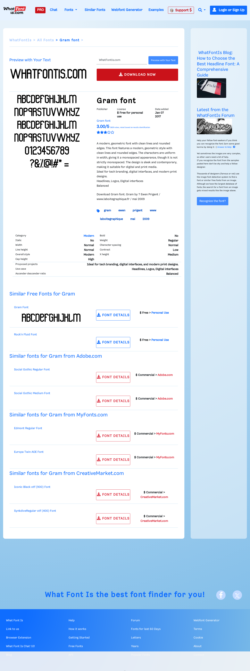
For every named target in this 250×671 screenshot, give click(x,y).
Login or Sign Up (228, 10)
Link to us (12, 629)
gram (107, 210)
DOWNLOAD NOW (137, 74)
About (198, 646)
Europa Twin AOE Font (29, 452)
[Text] (122, 60)
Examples (156, 10)
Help (72, 620)
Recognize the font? (212, 201)
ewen (121, 210)
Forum (135, 620)
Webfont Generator (126, 10)
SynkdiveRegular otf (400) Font (35, 510)
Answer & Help (226, 147)
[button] (202, 10)
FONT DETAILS (113, 315)
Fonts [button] (69, 10)
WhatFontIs (20, 40)
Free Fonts (76, 646)
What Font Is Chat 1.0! (20, 646)
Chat (53, 10)
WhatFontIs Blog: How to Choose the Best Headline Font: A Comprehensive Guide (218, 63)
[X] (237, 595)
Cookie (198, 637)
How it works (77, 629)
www (153, 210)
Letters (136, 637)
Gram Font (21, 307)
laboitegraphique (111, 219)
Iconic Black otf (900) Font (32, 487)
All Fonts (45, 40)
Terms (198, 629)
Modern (89, 236)
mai (132, 219)
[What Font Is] (14, 10)
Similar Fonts (95, 10)
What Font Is (69, 595)
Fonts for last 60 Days (146, 629)
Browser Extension (18, 637)
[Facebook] (221, 595)
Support (181, 10)
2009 (146, 219)
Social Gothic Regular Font (32, 369)
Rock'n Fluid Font (25, 334)
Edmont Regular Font (28, 428)
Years (134, 646)
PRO (40, 10)
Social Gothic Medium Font (32, 393)
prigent (137, 210)
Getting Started (79, 637)
